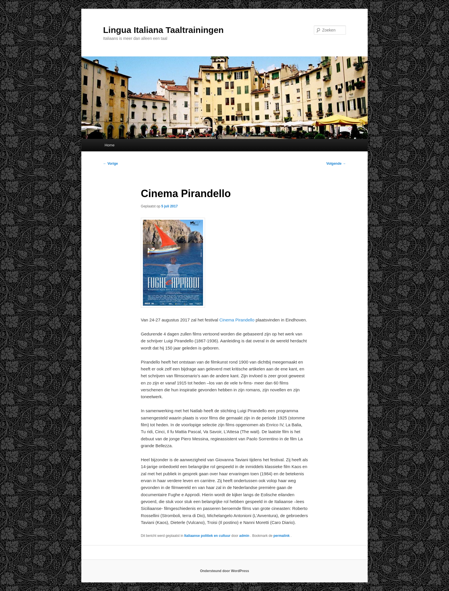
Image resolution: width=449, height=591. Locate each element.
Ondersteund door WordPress (224, 571)
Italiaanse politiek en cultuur (207, 536)
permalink (282, 536)
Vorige (110, 164)
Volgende (336, 164)
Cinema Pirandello (237, 319)
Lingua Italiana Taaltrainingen (163, 30)
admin (244, 536)
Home (110, 145)
